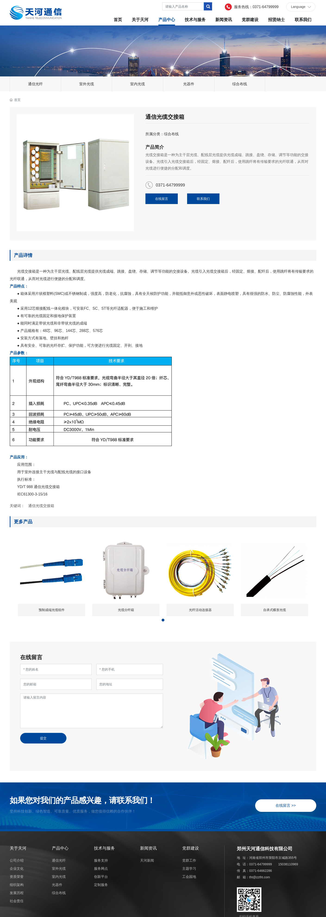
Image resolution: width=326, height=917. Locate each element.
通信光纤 (35, 84)
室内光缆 (137, 84)
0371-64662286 (260, 871)
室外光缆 (86, 84)
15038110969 (288, 864)
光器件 (188, 84)
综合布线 (239, 84)
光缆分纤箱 (126, 610)
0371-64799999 (170, 185)
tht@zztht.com (259, 877)
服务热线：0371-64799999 (256, 7)
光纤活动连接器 (200, 610)
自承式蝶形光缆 (274, 610)
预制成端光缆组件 (52, 610)
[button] (163, 620)
